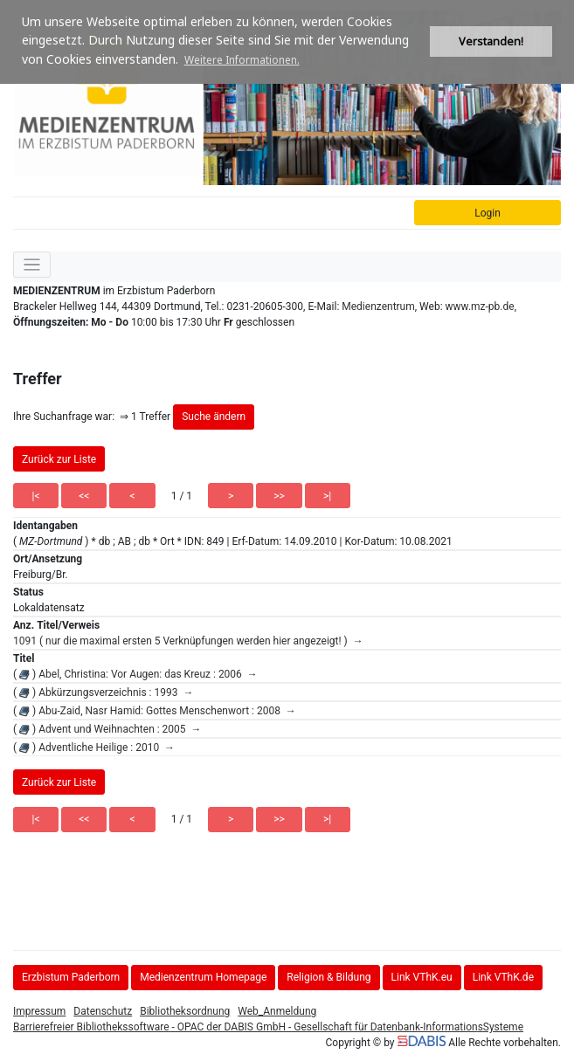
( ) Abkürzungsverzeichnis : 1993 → (103, 692)
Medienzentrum (378, 306)
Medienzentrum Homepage (203, 977)
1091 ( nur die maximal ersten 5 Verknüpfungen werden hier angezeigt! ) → (188, 641)
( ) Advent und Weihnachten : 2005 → (107, 729)
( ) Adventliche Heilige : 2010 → (94, 747)
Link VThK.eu (422, 977)
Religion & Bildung (328, 977)
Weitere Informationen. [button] (242, 59)
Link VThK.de (503, 977)
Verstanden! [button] (491, 41)
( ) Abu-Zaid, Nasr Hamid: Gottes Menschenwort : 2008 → (154, 711)
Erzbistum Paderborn (71, 977)
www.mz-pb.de (480, 306)
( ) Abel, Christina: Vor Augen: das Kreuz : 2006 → (135, 674)
